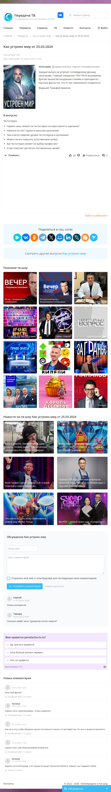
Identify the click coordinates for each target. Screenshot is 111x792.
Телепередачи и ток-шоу (94, 783)
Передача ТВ (24, 15)
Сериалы (42, 27)
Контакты (85, 27)
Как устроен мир (42, 35)
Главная (8, 27)
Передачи (25, 27)
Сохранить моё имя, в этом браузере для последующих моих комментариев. (54, 578)
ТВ (55, 27)
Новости (68, 27)
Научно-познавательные (86, 66)
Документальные (61, 66)
